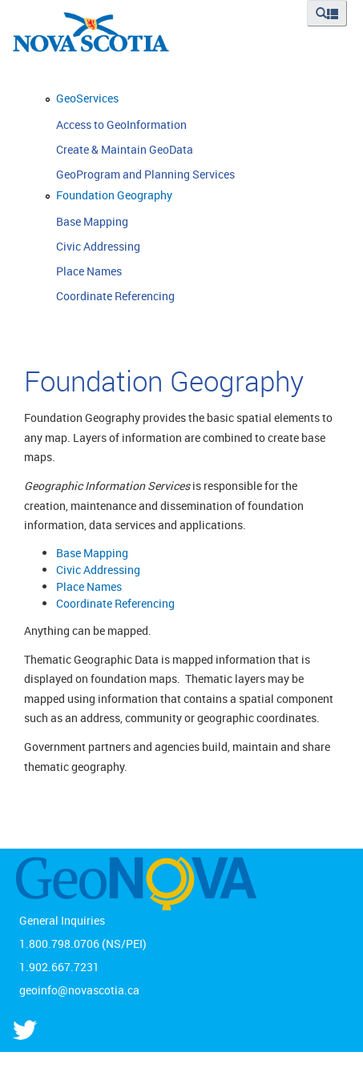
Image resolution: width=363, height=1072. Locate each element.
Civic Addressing (98, 246)
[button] (327, 13)
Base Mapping (92, 221)
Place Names (89, 271)
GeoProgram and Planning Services (145, 174)
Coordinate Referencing (115, 295)
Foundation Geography (114, 195)
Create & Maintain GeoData (124, 149)
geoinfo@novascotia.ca (79, 990)
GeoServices (87, 98)
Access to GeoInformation (121, 124)
